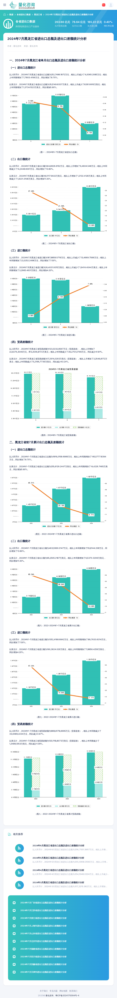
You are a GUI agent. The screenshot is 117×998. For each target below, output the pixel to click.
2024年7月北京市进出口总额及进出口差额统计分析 (43, 941)
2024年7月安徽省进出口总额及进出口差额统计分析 (43, 964)
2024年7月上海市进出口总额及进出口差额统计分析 (43, 926)
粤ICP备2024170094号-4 (67, 995)
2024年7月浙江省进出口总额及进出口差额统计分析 (43, 918)
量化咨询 (49, 995)
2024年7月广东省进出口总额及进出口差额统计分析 (43, 902)
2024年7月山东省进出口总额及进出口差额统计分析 (43, 933)
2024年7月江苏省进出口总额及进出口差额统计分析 (43, 910)
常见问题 (54, 991)
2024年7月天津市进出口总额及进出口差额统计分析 (43, 972)
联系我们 (73, 991)
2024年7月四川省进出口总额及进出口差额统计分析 (43, 956)
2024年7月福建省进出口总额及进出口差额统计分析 (43, 949)
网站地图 (63, 991)
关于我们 (44, 991)
